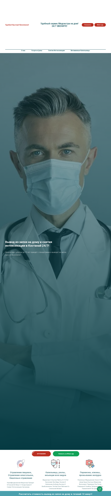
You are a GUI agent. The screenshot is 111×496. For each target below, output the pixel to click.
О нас (23, 50)
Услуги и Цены (36, 50)
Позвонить (87, 25)
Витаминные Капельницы (80, 50)
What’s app (100, 25)
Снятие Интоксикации (56, 50)
